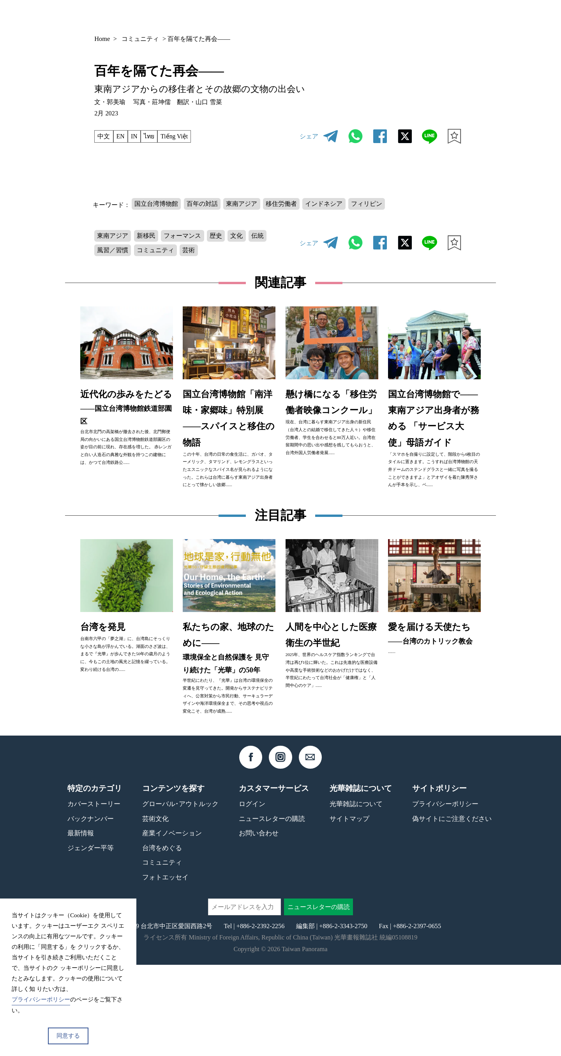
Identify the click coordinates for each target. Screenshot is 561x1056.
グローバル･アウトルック (180, 895)
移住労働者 (282, 203)
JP (439, 16)
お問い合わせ (259, 924)
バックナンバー (340, 16)
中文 (104, 136)
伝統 (259, 236)
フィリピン (368, 203)
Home (102, 38)
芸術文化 (155, 909)
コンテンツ (395, 16)
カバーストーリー (93, 895)
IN (135, 136)
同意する (68, 1036)
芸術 (189, 251)
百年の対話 (202, 203)
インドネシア (325, 203)
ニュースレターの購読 (272, 909)
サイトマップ (349, 909)
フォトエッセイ (165, 968)
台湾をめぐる (162, 939)
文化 (238, 236)
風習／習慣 (113, 251)
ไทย (151, 136)
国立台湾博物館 (156, 203)
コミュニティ (140, 38)
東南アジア (242, 203)
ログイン (252, 895)
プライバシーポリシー (445, 895)
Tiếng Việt (177, 136)
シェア (309, 136)
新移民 (146, 236)
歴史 (217, 236)
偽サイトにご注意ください (452, 909)
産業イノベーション (172, 924)
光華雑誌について (356, 895)
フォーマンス (183, 236)
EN (121, 136)
